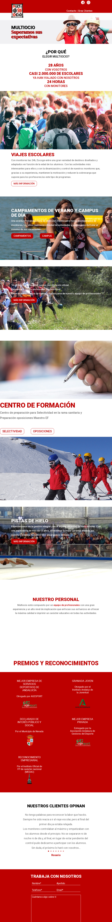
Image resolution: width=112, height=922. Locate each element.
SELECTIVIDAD (12, 431)
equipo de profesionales (67, 605)
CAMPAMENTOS (22, 236)
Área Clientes (85, 10)
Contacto (71, 10)
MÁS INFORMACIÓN (24, 183)
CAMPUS (47, 236)
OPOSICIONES (42, 431)
